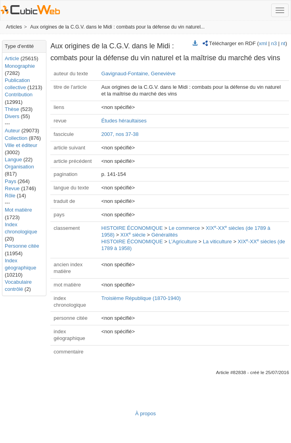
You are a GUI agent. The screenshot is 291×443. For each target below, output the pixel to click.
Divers (12, 116)
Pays (10, 181)
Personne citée (22, 246)
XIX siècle (133, 235)
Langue (13, 159)
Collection (16, 138)
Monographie (20, 66)
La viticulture (217, 241)
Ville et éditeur (21, 145)
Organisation (19, 167)
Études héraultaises (124, 121)
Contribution (19, 94)
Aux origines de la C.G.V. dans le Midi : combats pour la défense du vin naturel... (117, 27)
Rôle (10, 196)
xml (263, 43)
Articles (14, 27)
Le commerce (184, 228)
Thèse (12, 109)
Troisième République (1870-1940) (141, 298)
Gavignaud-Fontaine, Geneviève (138, 73)
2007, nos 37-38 (120, 134)
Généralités (164, 235)
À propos (145, 413)
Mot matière (18, 210)
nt (283, 43)
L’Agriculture (182, 241)
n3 (274, 43)
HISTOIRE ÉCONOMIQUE (132, 228)
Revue (12, 188)
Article (12, 58)
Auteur (12, 131)
